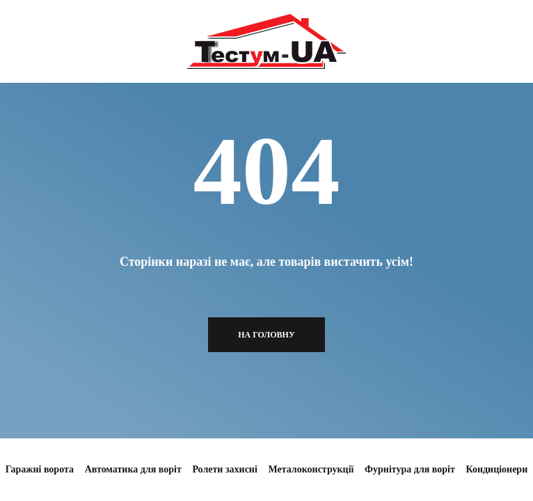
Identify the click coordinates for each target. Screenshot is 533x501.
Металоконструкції (310, 469)
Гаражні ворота (40, 469)
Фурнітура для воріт (410, 469)
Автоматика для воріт (133, 469)
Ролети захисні (224, 469)
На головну (266, 335)
